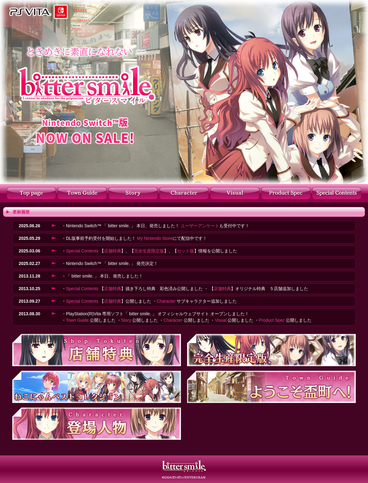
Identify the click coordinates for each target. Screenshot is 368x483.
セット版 (185, 250)
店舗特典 (112, 250)
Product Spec (272, 320)
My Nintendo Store (155, 238)
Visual (220, 320)
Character (166, 301)
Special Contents (82, 250)
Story (126, 320)
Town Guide (77, 320)
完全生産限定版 (149, 250)
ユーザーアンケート (200, 225)
